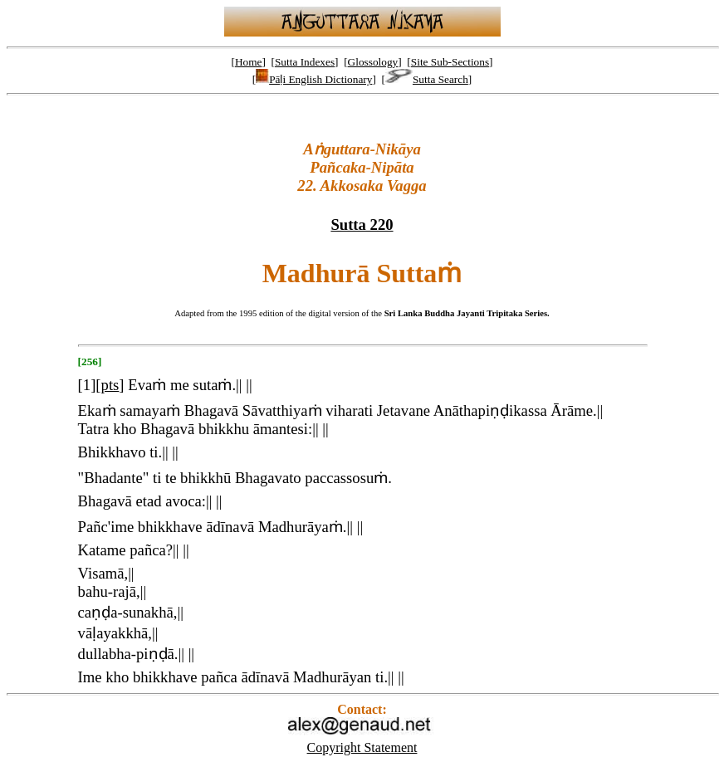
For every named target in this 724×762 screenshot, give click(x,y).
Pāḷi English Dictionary (314, 79)
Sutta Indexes (305, 62)
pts (110, 384)
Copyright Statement (362, 747)
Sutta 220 (361, 224)
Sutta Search (426, 79)
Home (248, 62)
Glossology (373, 62)
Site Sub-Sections (450, 62)
